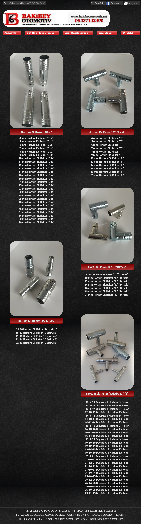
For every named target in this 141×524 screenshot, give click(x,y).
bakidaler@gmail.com (67, 518)
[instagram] (132, 3)
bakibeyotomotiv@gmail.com (106, 518)
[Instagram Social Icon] (125, 3)
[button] (24, 3)
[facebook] (115, 3)
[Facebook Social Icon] (108, 3)
